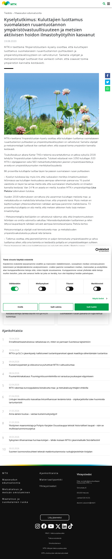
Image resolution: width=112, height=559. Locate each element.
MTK (5, 473)
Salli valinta (56, 307)
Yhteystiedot (48, 486)
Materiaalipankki (51, 479)
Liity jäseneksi (55, 517)
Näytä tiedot (98, 298)
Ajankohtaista (49, 473)
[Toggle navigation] (107, 4)
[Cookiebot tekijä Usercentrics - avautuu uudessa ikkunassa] (97, 250)
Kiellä (20, 307)
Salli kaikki (92, 307)
